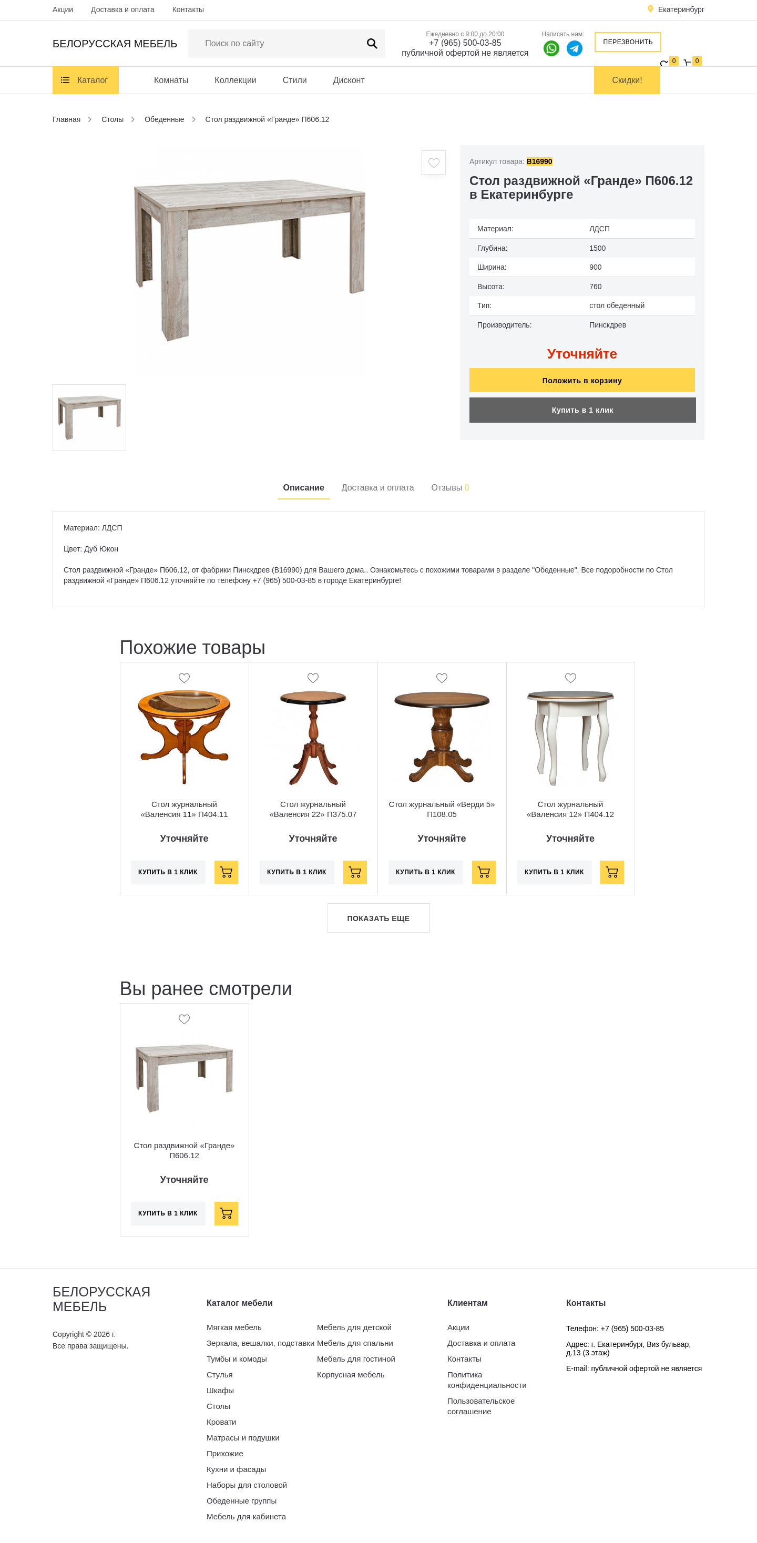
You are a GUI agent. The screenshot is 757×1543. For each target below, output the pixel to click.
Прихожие (225, 1453)
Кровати (221, 1421)
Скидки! (627, 80)
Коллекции (235, 80)
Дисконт (349, 80)
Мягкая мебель (234, 1327)
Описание (303, 487)
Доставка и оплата (123, 9)
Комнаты (171, 80)
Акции (63, 9)
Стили (295, 80)
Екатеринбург (681, 9)
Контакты (188, 9)
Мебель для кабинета (246, 1516)
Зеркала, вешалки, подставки (260, 1342)
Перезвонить (628, 42)
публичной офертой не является (465, 52)
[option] (250, 260)
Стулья (220, 1374)
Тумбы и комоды (237, 1358)
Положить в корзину (582, 380)
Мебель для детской (354, 1327)
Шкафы (220, 1390)
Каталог (92, 80)
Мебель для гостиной (356, 1358)
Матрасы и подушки (243, 1437)
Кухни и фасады (236, 1469)
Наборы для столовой (247, 1484)
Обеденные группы (242, 1500)
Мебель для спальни (355, 1342)
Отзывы (450, 487)
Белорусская (115, 43)
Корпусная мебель (351, 1374)
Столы (218, 1406)
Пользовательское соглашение (481, 1406)
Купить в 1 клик (582, 410)
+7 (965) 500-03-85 (465, 42)
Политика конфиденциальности (487, 1379)
